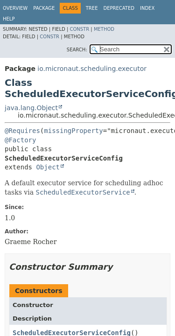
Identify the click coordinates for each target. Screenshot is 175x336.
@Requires (22, 130)
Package (44, 8)
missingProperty (73, 130)
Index (147, 8)
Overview (15, 8)
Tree (92, 8)
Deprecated (118, 8)
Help (8, 18)
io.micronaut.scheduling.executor (92, 68)
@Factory (20, 140)
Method (104, 29)
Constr (79, 29)
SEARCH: (77, 49)
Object (48, 167)
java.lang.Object (31, 108)
